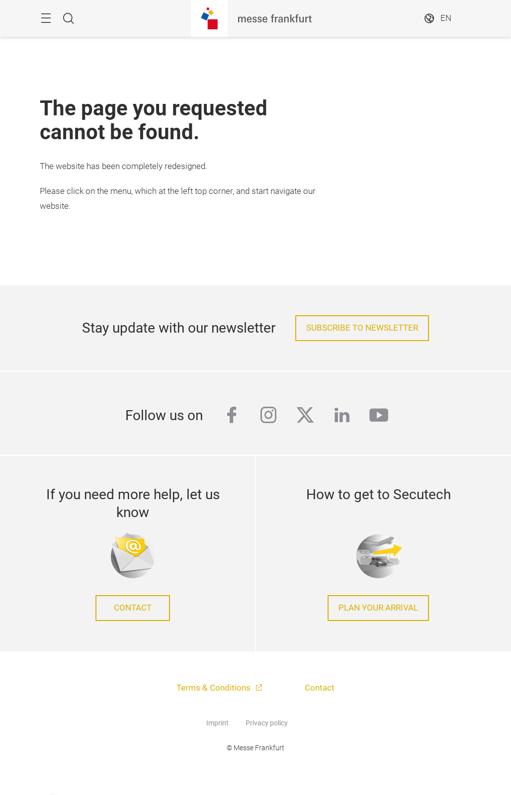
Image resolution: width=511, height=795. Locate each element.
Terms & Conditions (214, 688)
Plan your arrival (378, 608)
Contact (133, 608)
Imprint (217, 723)
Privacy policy (267, 723)
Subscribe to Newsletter (362, 328)
